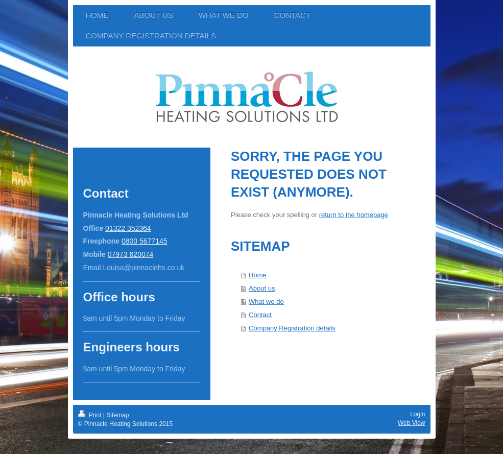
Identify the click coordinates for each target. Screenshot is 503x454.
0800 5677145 (144, 241)
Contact (260, 315)
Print (90, 415)
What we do (266, 301)
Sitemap (117, 415)
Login (417, 414)
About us (262, 288)
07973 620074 (131, 254)
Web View (411, 422)
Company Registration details (292, 328)
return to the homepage (353, 215)
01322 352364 (128, 228)
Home (258, 275)
